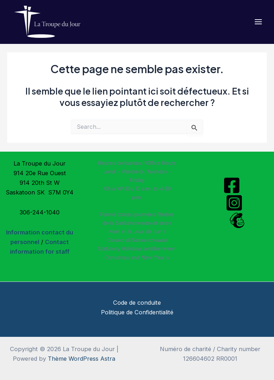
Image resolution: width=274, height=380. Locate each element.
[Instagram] (234, 203)
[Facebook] (231, 185)
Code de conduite (137, 302)
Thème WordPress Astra (81, 358)
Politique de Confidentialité (137, 312)
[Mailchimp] (237, 220)
